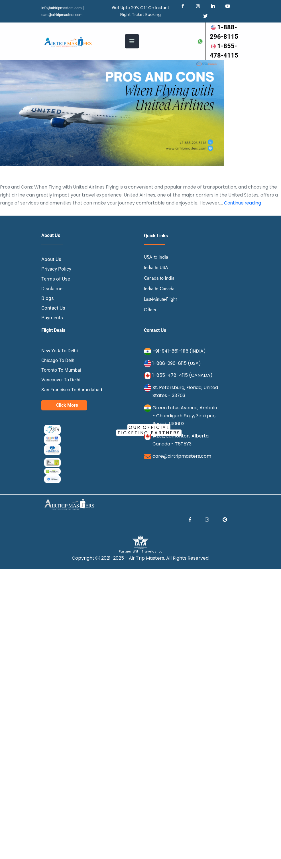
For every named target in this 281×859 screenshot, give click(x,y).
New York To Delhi (59, 368)
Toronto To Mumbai (61, 388)
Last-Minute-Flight (160, 317)
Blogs (47, 316)
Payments (52, 335)
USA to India (156, 275)
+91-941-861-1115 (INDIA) (179, 368)
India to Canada (159, 306)
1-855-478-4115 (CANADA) (182, 393)
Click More (67, 423)
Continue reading (243, 221)
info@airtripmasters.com (63, 8)
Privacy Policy (56, 287)
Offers (150, 327)
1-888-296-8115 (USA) (176, 381)
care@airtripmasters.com (64, 15)
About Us (51, 277)
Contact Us (53, 326)
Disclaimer (53, 306)
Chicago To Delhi (58, 378)
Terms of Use (56, 296)
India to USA (156, 285)
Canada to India (159, 296)
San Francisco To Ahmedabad (71, 407)
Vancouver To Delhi (60, 397)
